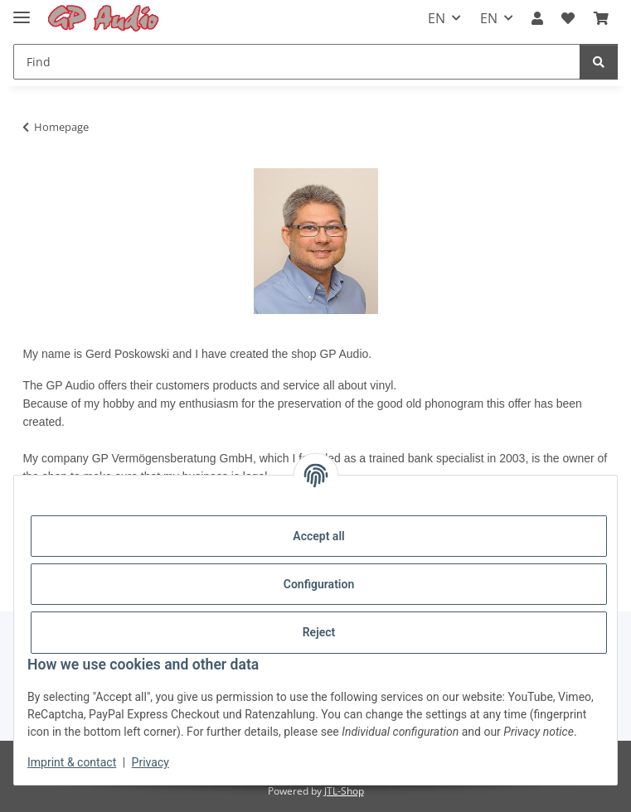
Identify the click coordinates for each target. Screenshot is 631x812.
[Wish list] (568, 18)
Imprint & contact (71, 762)
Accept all (318, 536)
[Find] (296, 62)
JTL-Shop (344, 791)
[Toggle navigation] (21, 10)
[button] (537, 18)
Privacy (150, 762)
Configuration (319, 584)
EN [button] (436, 18)
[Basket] (601, 18)
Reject (319, 632)
